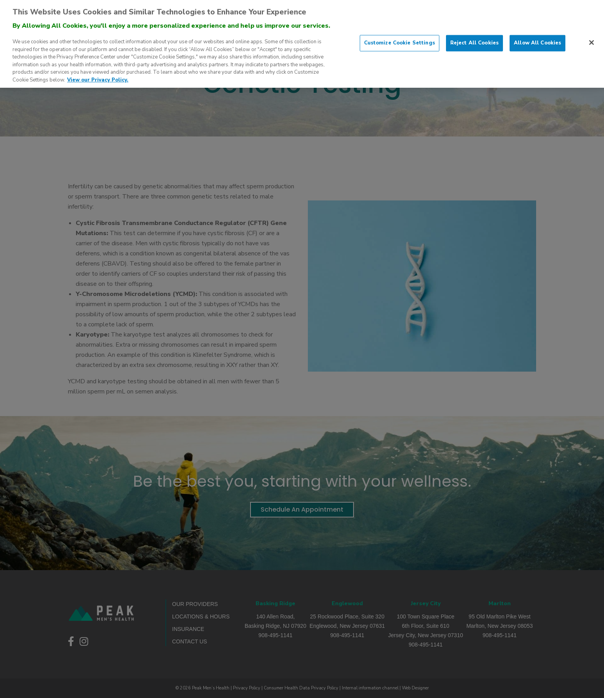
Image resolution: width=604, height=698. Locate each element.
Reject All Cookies (474, 38)
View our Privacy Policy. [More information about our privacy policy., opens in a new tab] (97, 75)
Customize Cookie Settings (399, 38)
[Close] (591, 37)
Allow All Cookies (537, 38)
